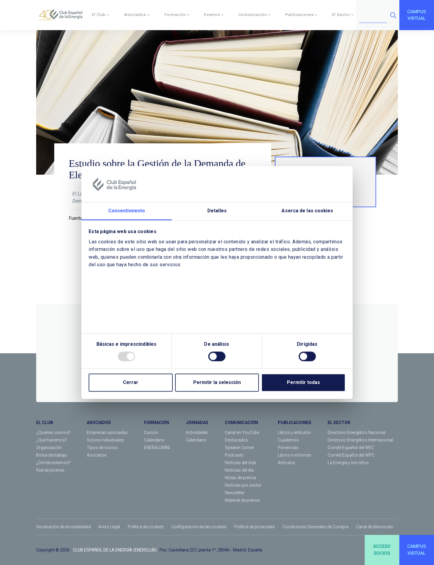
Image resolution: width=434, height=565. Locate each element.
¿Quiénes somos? (53, 432)
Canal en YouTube (242, 432)
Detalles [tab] (217, 211)
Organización (49, 447)
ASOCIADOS (99, 422)
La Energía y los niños (348, 462)
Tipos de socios (102, 447)
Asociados (137, 14)
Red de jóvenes (50, 470)
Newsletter (235, 492)
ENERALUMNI (157, 447)
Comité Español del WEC (351, 447)
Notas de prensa (240, 477)
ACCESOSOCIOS (382, 550)
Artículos (286, 462)
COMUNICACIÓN (241, 422)
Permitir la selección (217, 383)
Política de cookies (146, 526)
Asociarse (96, 455)
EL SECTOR (339, 422)
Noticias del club (240, 462)
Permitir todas (303, 383)
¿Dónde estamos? (53, 462)
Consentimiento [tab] (126, 211)
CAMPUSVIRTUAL (416, 15)
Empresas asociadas (107, 432)
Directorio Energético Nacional (356, 432)
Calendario (154, 440)
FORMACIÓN (156, 422)
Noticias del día (239, 470)
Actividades (197, 432)
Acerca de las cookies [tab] (307, 211)
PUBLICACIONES (294, 422)
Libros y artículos (294, 432)
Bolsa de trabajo (51, 455)
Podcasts (234, 455)
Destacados (236, 440)
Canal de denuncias (374, 526)
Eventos (214, 14)
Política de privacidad (254, 526)
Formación (177, 14)
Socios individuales (105, 440)
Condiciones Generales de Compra (315, 526)
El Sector (343, 14)
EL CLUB (44, 422)
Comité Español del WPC (351, 455)
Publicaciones (301, 14)
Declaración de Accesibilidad (63, 526)
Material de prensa (242, 500)
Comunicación (254, 14)
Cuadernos (288, 440)
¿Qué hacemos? (51, 440)
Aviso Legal (109, 526)
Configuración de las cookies (199, 526)
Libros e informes (294, 455)
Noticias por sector (243, 485)
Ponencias (288, 447)
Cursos (151, 432)
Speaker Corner (239, 447)
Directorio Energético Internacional (360, 440)
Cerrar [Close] (130, 383)
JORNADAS (197, 422)
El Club (100, 14)
